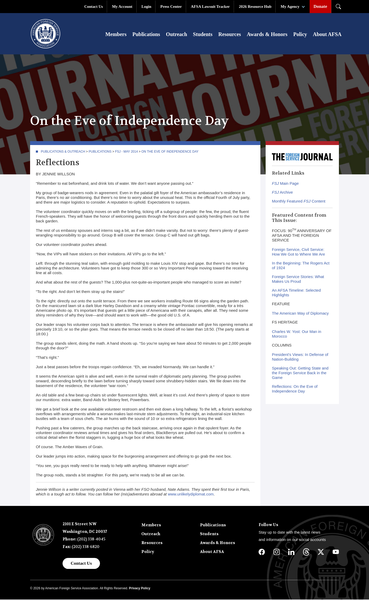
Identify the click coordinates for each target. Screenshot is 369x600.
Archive (282, 193)
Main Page (285, 184)
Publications (146, 34)
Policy (300, 34)
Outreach (176, 34)
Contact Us (93, 6)
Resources (229, 34)
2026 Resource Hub (255, 6)
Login (147, 6)
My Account (122, 6)
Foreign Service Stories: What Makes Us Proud (298, 279)
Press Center (171, 6)
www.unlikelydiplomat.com (191, 494)
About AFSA (327, 34)
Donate (320, 6)
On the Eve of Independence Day (169, 152)
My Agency (290, 6)
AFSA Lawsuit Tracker (210, 6)
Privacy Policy (139, 589)
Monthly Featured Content (298, 201)
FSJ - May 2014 (126, 152)
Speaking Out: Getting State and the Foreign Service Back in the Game (300, 373)
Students (202, 34)
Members (115, 34)
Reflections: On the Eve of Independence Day (294, 389)
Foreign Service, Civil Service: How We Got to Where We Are (298, 252)
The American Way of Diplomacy (300, 313)
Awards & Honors (267, 34)
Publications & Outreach (63, 152)
